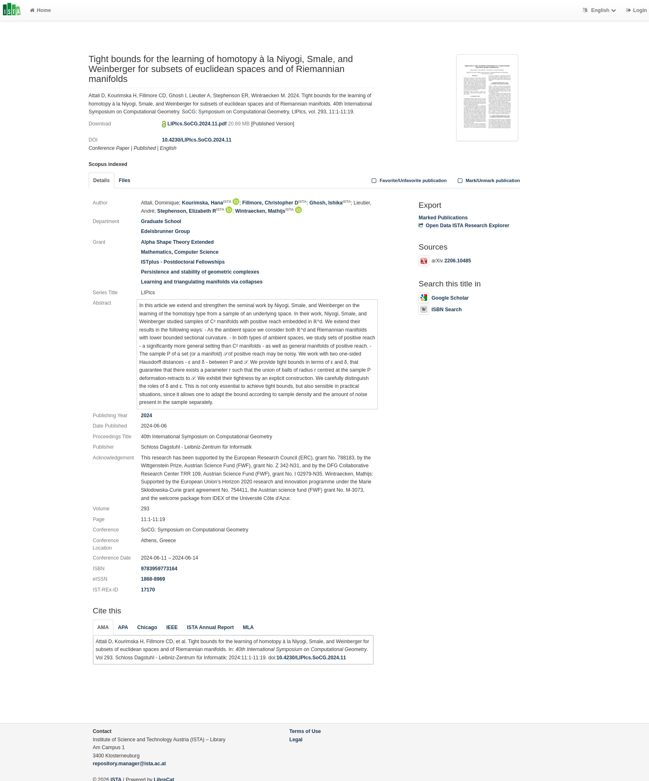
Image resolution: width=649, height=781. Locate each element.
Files (124, 180)
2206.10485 (458, 261)
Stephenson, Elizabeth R (190, 211)
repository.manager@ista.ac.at (129, 764)
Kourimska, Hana (206, 203)
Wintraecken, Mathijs (264, 211)
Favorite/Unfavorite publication (408, 180)
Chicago (147, 627)
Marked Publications (443, 218)
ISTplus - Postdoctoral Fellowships (182, 262)
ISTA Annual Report (210, 627)
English (600, 10)
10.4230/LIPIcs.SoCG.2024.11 (196, 140)
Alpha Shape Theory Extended (177, 242)
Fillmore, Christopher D (274, 203)
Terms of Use (305, 731)
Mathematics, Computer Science (180, 252)
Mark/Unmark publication (488, 180)
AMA (103, 627)
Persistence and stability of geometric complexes (200, 272)
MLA (248, 627)
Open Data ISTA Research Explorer (463, 225)
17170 (148, 590)
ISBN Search (440, 309)
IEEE (172, 627)
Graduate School (161, 221)
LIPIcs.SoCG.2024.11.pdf (198, 124)
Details (101, 180)
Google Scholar (443, 298)
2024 (146, 415)
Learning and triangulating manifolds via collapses (201, 282)
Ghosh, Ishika (330, 203)
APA (123, 627)
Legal (296, 740)
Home (40, 10)
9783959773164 (159, 569)
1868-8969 (153, 579)
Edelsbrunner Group (165, 231)
